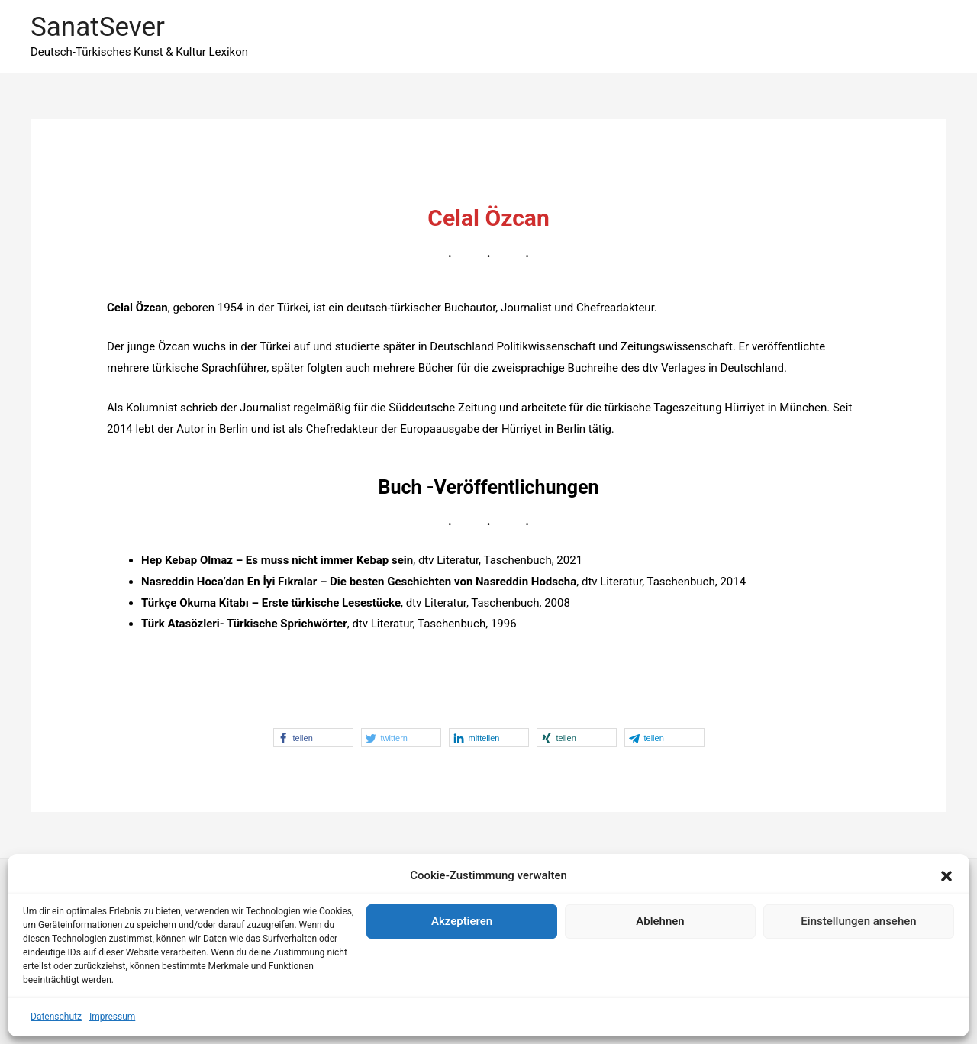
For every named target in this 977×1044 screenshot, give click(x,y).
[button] (946, 876)
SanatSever (98, 27)
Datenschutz (56, 1016)
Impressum (112, 1016)
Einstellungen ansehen (858, 921)
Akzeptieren (461, 921)
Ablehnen (660, 921)
